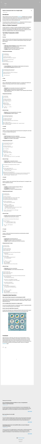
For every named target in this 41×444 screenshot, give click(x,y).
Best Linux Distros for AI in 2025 (8, 414)
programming (20, 16)
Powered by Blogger (20, 437)
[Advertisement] (37, 22)
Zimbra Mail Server (8, 5)
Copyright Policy (23, 5)
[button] (31, 10)
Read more (30, 411)
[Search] (39, 2)
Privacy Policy (16, 5)
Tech (5, 347)
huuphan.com (5, 343)
